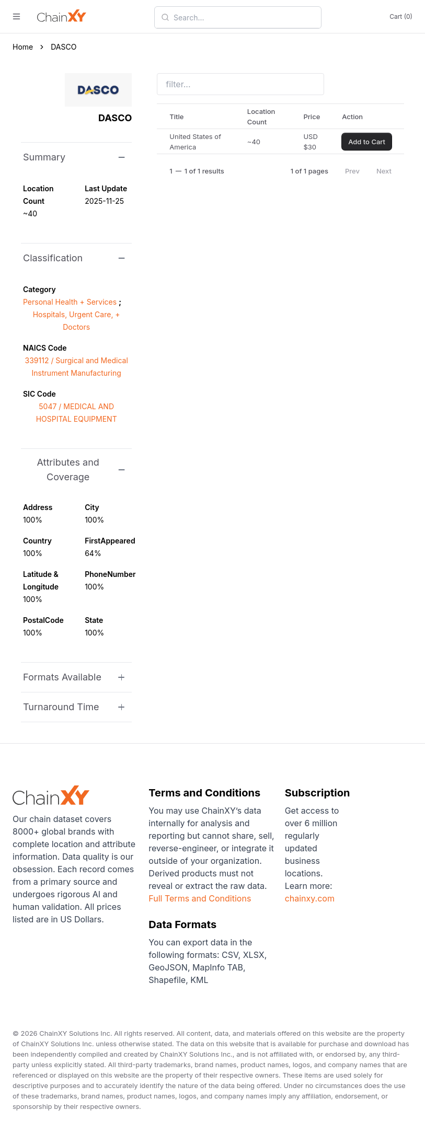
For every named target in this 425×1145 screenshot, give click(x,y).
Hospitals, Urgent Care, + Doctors (76, 320)
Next (384, 171)
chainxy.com (310, 898)
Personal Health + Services (70, 301)
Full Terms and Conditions (199, 898)
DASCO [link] (63, 46)
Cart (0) (400, 16)
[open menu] (16, 16)
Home (23, 46)
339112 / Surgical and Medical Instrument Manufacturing (76, 366)
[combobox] (244, 17)
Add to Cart (366, 141)
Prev (352, 171)
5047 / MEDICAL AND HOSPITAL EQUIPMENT (76, 412)
